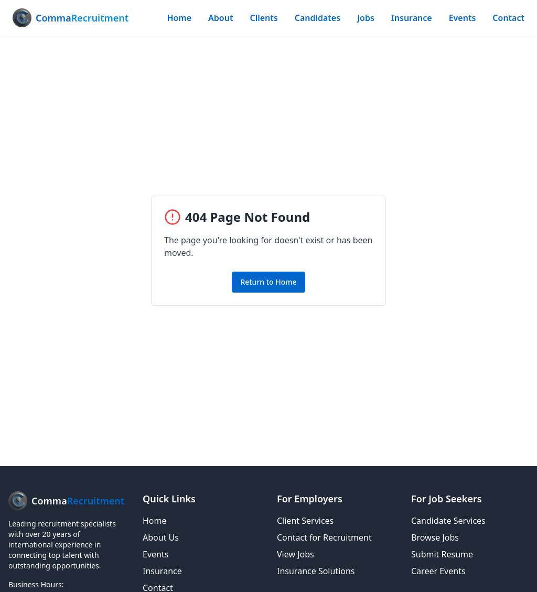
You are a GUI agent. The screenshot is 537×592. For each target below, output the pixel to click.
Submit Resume (442, 554)
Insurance (411, 18)
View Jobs (295, 554)
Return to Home (268, 282)
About (220, 18)
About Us (161, 537)
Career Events (438, 571)
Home (179, 18)
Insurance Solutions (316, 571)
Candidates (317, 18)
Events (462, 18)
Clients (263, 18)
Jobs (365, 18)
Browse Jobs (435, 537)
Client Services (305, 520)
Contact (508, 18)
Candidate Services (448, 520)
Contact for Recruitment (324, 537)
